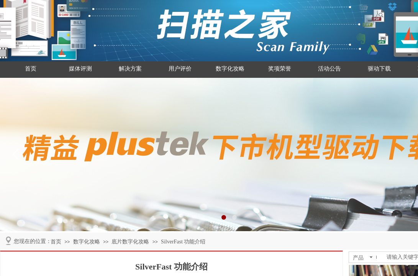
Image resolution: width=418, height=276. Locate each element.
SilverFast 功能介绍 (183, 242)
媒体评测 (80, 69)
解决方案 (130, 69)
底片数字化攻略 (130, 242)
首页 (30, 69)
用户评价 (180, 69)
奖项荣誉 (279, 69)
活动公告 (329, 69)
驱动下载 (379, 69)
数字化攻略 (230, 69)
